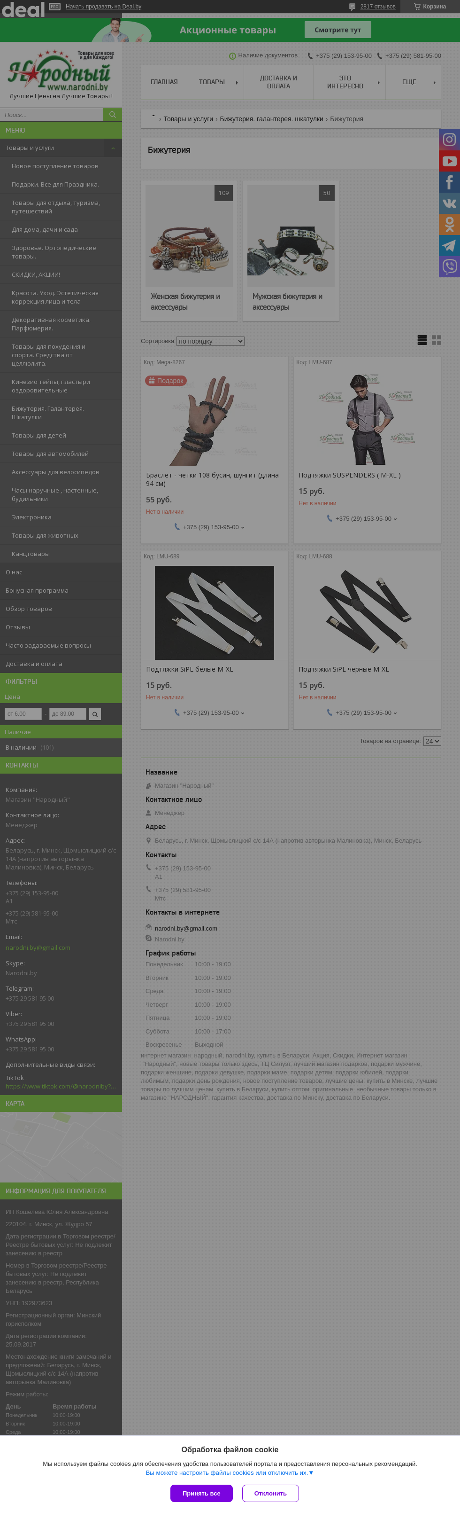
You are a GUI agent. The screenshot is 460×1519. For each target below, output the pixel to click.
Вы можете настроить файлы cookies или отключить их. (227, 1472)
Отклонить (270, 1493)
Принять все (202, 1493)
